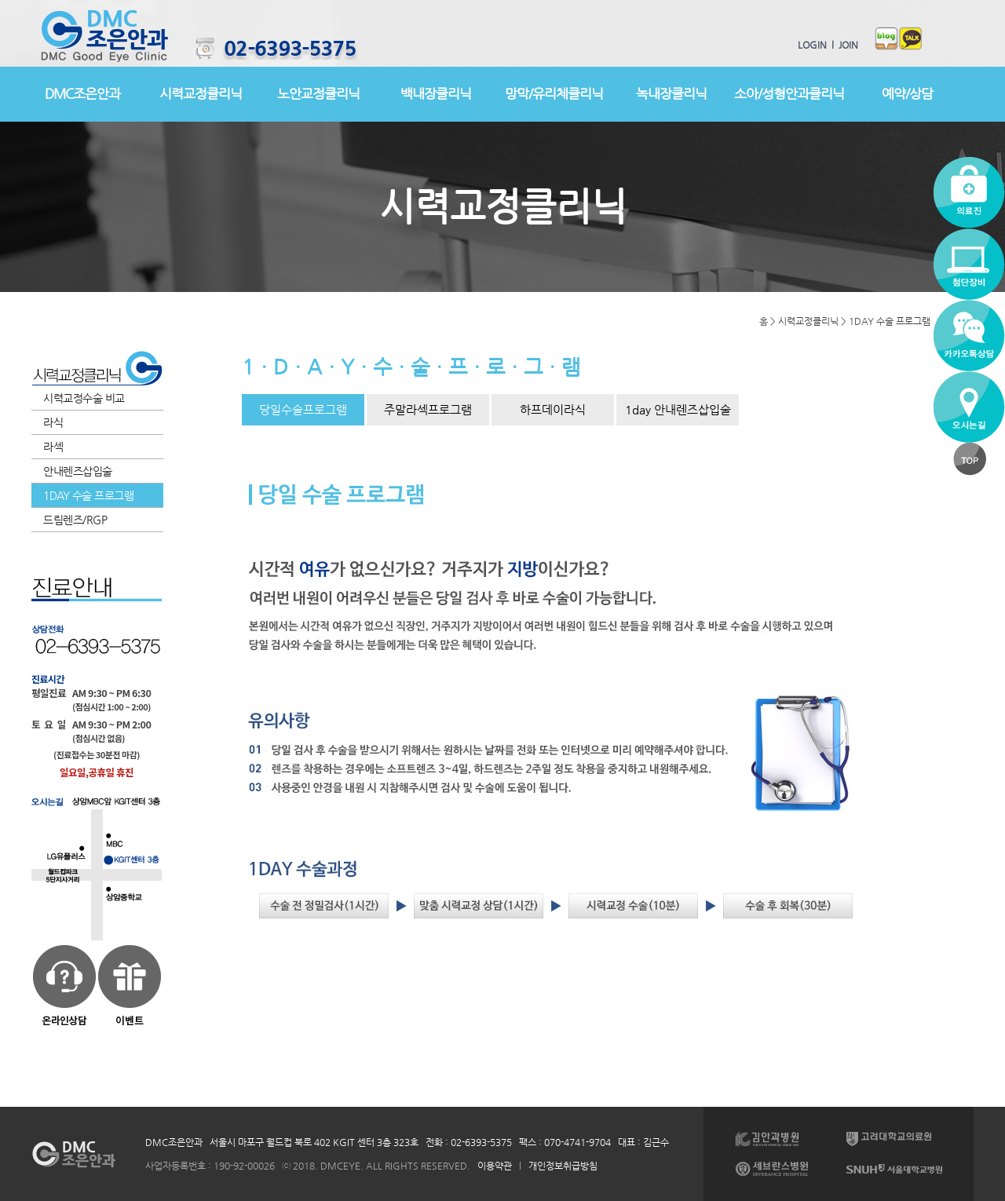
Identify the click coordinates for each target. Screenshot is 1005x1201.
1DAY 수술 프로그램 (88, 495)
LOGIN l (816, 44)
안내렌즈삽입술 (77, 471)
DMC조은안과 (82, 93)
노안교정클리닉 (318, 93)
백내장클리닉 (435, 93)
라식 (53, 422)
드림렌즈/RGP (75, 519)
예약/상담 (907, 93)
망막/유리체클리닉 (554, 93)
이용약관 (494, 1165)
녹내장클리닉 (671, 93)
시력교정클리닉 (200, 93)
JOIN (846, 44)
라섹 (53, 446)
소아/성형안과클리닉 (789, 93)
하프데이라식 (553, 409)
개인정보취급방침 (563, 1165)
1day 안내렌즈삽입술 (678, 409)
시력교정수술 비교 (84, 398)
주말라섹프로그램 (428, 409)
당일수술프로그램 (303, 409)
